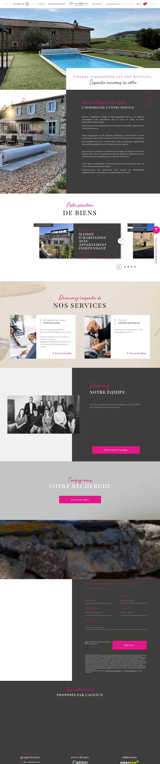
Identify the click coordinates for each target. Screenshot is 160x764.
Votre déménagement (56, 4)
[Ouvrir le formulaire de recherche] (21, 4)
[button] (121, 247)
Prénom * (128, 596)
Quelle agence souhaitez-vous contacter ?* (113, 584)
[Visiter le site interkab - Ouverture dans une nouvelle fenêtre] (129, 762)
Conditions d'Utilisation (130, 671)
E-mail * (127, 608)
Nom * (89, 596)
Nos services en (113, 4)
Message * (93, 620)
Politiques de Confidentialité (113, 671)
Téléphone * (94, 608)
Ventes (41, 4)
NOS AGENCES (97, 4)
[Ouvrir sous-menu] (45, 4)
